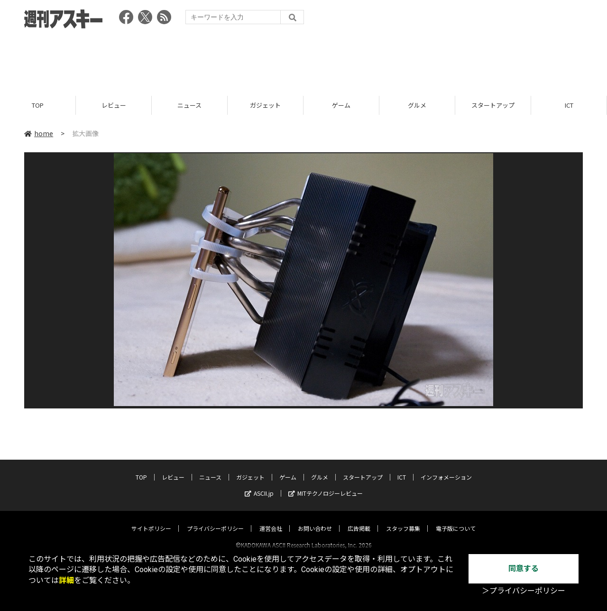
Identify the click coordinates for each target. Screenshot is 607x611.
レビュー (113, 105)
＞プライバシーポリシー (523, 590)
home (38, 134)
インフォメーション (446, 468)
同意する (523, 568)
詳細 (66, 580)
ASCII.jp (259, 485)
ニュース (189, 105)
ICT (569, 105)
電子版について (456, 520)
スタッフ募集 (403, 520)
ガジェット (265, 105)
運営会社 (270, 520)
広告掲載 (359, 520)
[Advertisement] (303, 59)
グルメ (417, 105)
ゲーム (341, 105)
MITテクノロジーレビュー (325, 485)
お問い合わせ (315, 520)
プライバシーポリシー (215, 520)
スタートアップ (493, 105)
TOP (38, 105)
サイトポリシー (151, 520)
